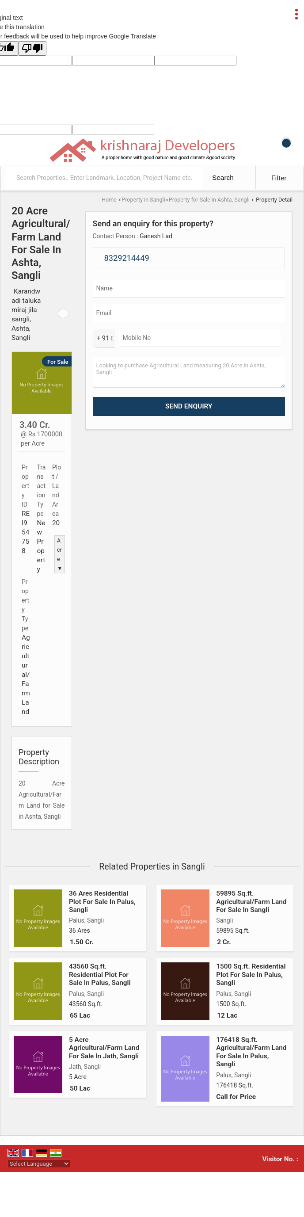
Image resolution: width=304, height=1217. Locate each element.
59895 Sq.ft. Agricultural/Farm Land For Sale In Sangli (251, 901)
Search (223, 177)
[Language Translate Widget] (39, 1164)
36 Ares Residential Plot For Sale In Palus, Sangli (102, 901)
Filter (278, 178)
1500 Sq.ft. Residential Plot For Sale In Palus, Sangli (250, 974)
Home (109, 199)
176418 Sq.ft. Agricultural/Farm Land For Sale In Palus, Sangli (251, 1052)
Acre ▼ (59, 554)
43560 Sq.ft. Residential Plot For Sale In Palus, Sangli (100, 974)
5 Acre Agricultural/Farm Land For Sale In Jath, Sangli (104, 1048)
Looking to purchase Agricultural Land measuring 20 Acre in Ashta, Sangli (189, 372)
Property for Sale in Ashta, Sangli (209, 199)
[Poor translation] (32, 48)
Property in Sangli (143, 199)
